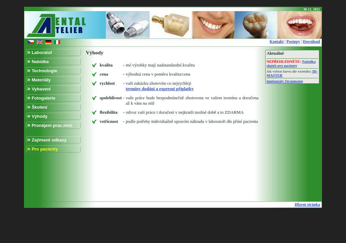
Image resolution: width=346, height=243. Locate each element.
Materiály (39, 79)
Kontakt (277, 41)
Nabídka (38, 61)
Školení (37, 107)
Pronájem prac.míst (49, 125)
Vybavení (39, 88)
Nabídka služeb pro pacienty (291, 63)
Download (311, 41)
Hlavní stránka (307, 204)
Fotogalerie (41, 97)
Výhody (37, 116)
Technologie (42, 70)
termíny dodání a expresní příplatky (160, 88)
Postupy (293, 41)
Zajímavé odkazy (47, 139)
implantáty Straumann (285, 81)
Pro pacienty (42, 148)
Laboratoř (39, 52)
